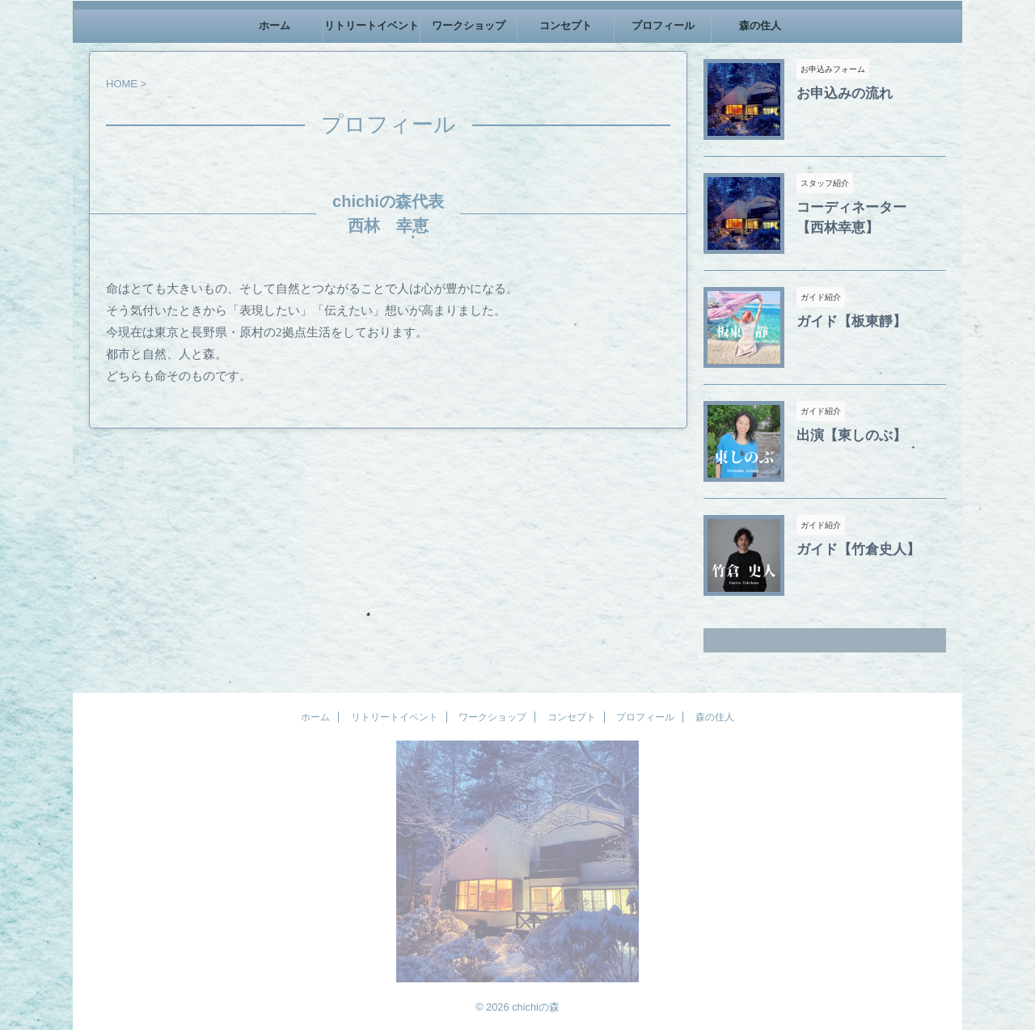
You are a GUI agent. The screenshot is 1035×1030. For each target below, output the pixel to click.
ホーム (274, 25)
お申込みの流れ (836, 92)
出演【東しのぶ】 (841, 434)
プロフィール (663, 25)
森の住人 (760, 25)
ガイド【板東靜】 (841, 320)
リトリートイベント (371, 25)
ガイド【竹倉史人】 (847, 548)
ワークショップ (468, 25)
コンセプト (565, 25)
